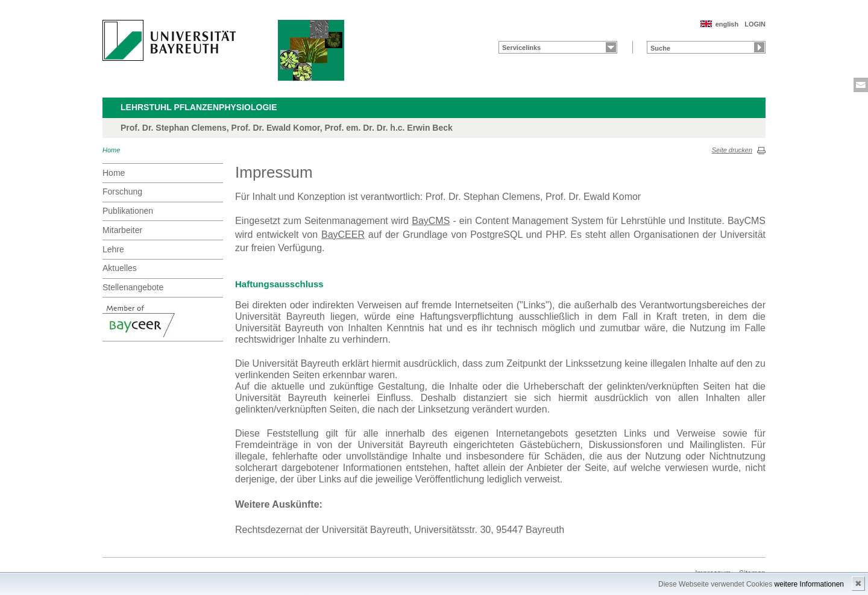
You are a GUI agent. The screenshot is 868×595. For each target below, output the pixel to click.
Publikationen (127, 211)
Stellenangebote (132, 287)
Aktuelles (119, 268)
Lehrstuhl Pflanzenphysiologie (199, 107)
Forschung (122, 191)
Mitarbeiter (122, 230)
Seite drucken (732, 150)
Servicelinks (521, 47)
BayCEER (343, 234)
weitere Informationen (809, 584)
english (727, 24)
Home (111, 150)
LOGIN (755, 24)
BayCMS (431, 221)
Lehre (113, 249)
